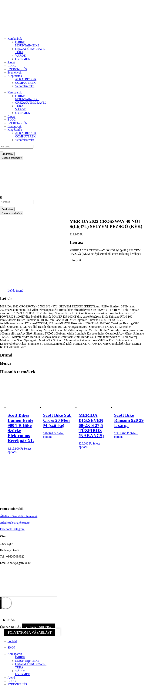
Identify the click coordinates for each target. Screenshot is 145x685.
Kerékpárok (15, 38)
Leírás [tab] (11, 263)
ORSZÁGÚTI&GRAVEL (30, 48)
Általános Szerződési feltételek (18, 488)
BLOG (12, 65)
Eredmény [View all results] (7, 153)
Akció (11, 62)
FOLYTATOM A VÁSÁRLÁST (30, 605)
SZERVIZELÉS (17, 69)
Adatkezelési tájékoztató (15, 495)
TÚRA (19, 52)
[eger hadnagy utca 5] (28, 554)
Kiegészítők (15, 75)
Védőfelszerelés (24, 86)
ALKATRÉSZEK (25, 79)
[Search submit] (1, 151)
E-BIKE (20, 42)
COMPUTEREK (25, 82)
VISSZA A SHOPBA (38, 599)
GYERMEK (22, 59)
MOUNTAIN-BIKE (27, 45)
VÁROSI (20, 55)
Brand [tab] (19, 263)
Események (15, 72)
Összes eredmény (12, 157)
